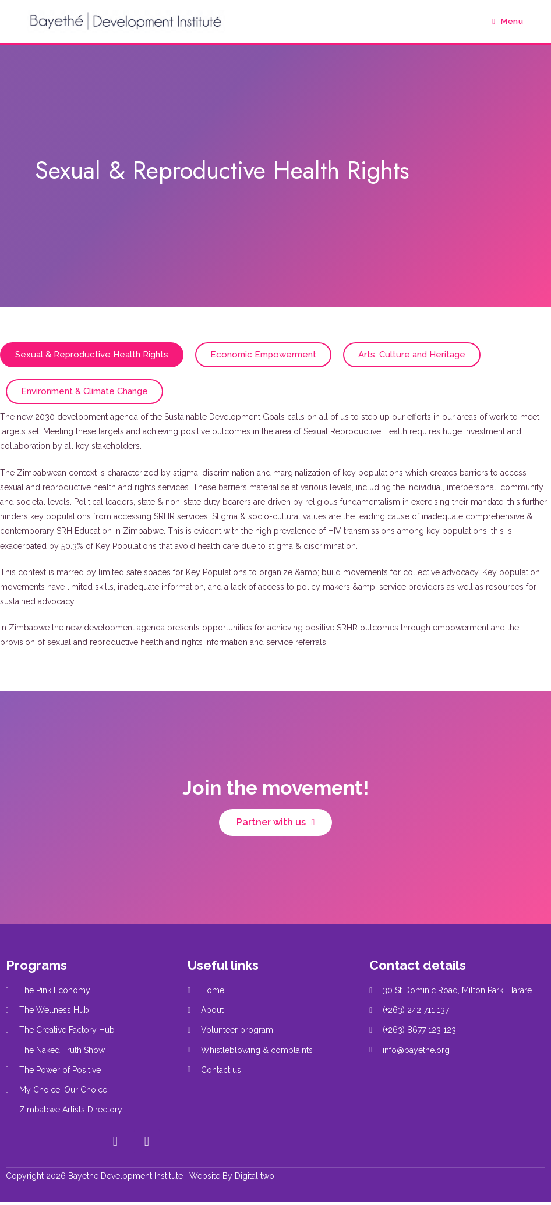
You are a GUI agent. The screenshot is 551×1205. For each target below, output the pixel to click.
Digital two (254, 1176)
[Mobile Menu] (507, 21)
